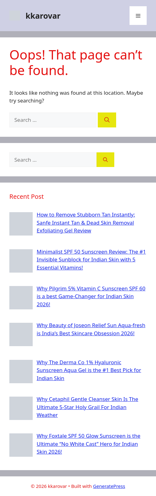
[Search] (107, 119)
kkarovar (43, 15)
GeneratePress (109, 486)
